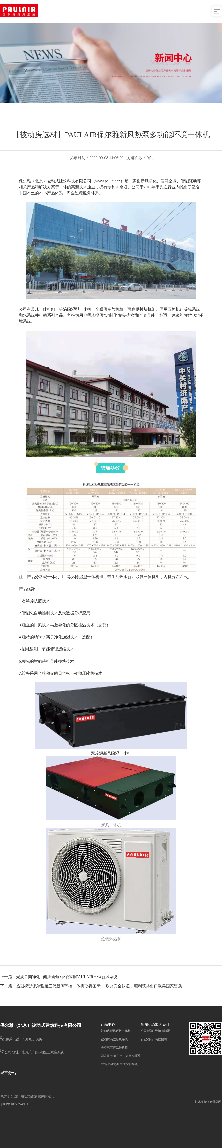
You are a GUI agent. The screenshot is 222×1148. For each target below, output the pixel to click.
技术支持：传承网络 (208, 1102)
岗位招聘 (161, 1039)
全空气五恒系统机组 (114, 1047)
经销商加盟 (162, 1031)
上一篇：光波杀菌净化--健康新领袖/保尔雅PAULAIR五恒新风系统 (58, 977)
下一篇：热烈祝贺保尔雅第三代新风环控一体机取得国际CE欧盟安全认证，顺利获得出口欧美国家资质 (91, 986)
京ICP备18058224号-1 (14, 1104)
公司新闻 (147, 1031)
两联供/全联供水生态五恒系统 (121, 1056)
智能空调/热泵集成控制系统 (119, 1064)
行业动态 (147, 1039)
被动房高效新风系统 (114, 1039)
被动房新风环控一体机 (116, 1031)
